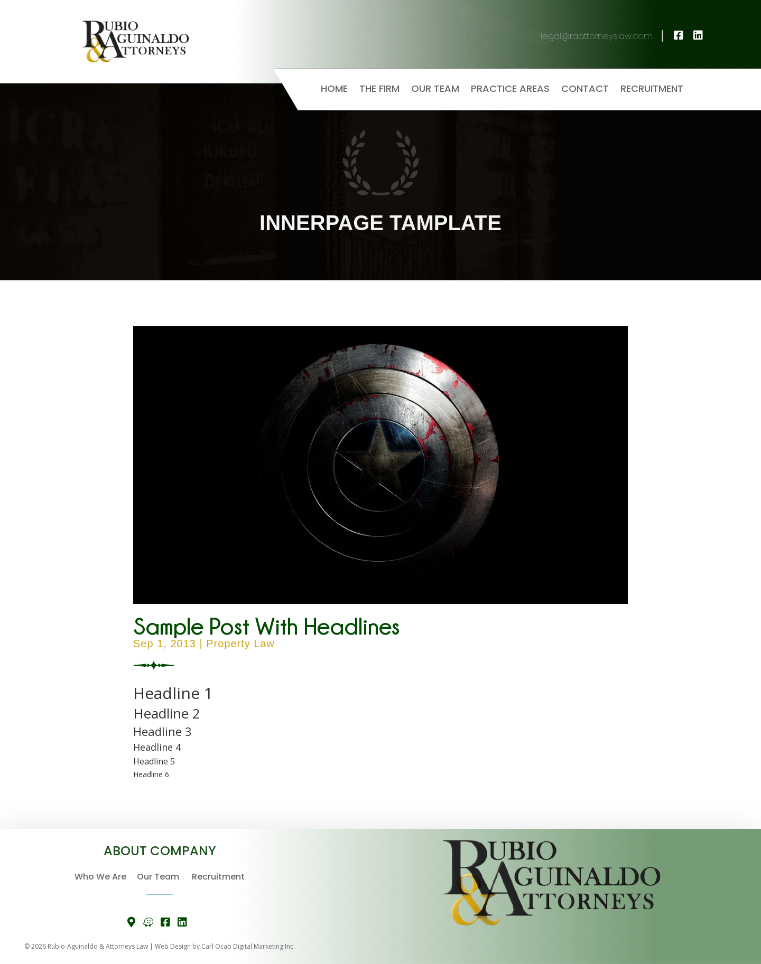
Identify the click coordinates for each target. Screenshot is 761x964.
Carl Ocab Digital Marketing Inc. (248, 946)
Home (334, 90)
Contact (585, 90)
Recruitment (651, 90)
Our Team (435, 90)
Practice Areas (510, 90)
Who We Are (106, 877)
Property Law (240, 643)
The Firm (379, 90)
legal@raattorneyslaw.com (603, 36)
